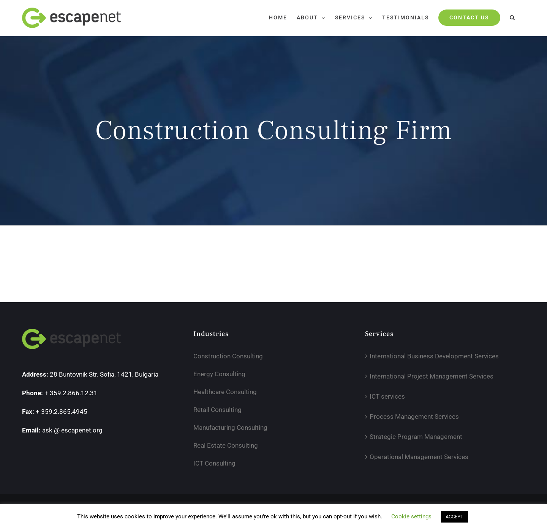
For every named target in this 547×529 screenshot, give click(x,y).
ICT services (387, 396)
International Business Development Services (434, 356)
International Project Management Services (431, 376)
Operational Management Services (419, 457)
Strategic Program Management (416, 436)
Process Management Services (414, 416)
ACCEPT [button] (454, 516)
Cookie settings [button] (411, 516)
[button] (512, 17)
